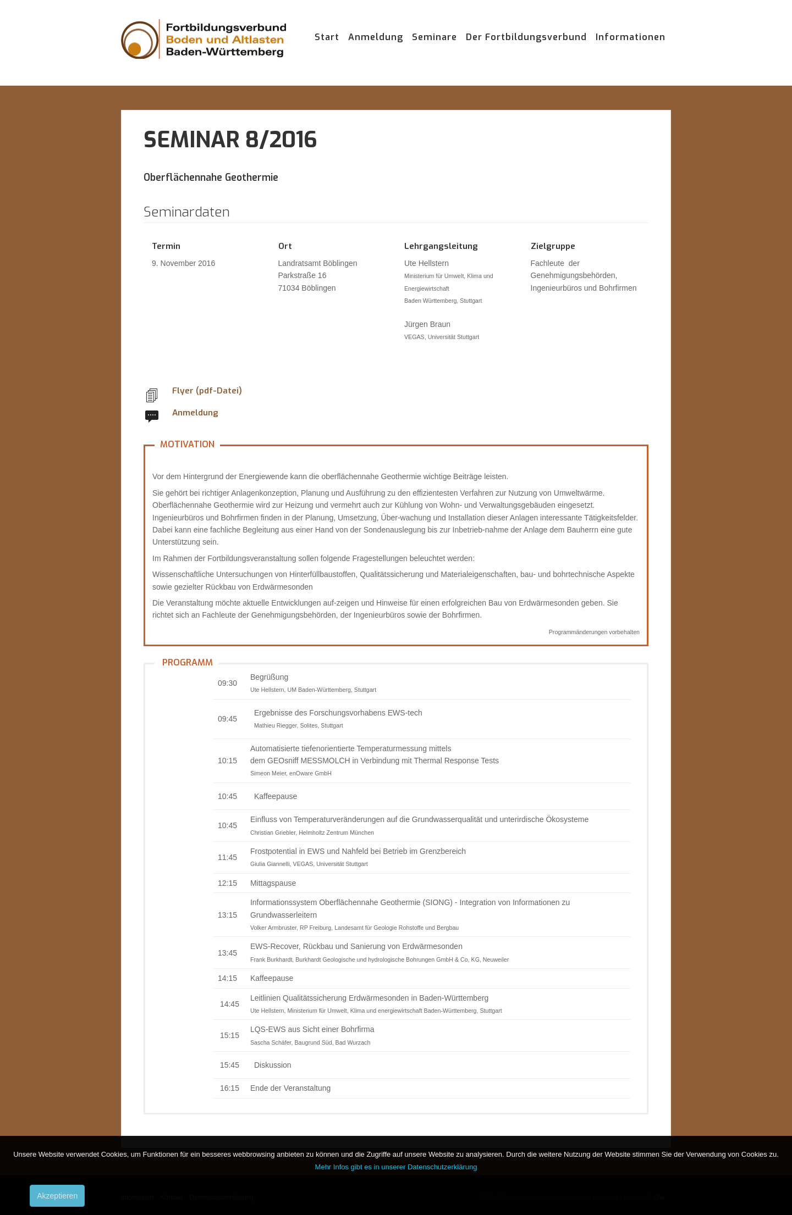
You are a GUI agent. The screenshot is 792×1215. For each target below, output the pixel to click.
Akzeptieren (57, 1195)
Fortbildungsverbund (203, 49)
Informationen (631, 37)
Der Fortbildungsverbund (526, 37)
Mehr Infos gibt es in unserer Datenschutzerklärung (396, 1167)
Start (327, 37)
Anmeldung (375, 37)
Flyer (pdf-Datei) (207, 390)
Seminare (434, 37)
